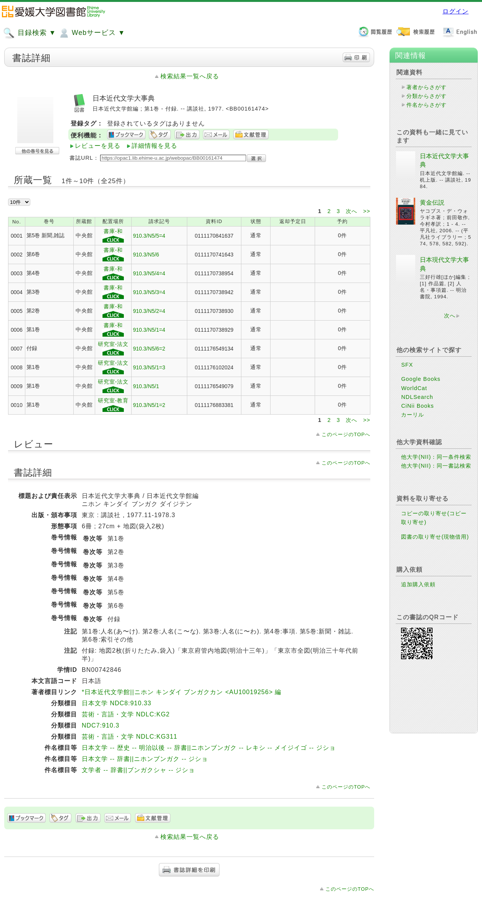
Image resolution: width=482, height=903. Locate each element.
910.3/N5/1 (146, 386)
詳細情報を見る (154, 145)
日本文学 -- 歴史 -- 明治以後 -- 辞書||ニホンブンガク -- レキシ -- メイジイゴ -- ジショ (209, 747)
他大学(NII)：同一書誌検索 (436, 466)
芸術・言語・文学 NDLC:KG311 (129, 736)
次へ (352, 211)
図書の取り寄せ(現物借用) (435, 537)
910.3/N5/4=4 (149, 273)
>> (366, 211)
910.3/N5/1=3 (149, 367)
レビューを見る (98, 145)
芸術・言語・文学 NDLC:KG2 (126, 714)
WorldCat (414, 388)
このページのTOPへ (346, 434)
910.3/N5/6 (146, 254)
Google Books (420, 379)
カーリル (412, 415)
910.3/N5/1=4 (149, 330)
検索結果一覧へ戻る (189, 76)
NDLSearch (417, 397)
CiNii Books (417, 406)
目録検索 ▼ (29, 33)
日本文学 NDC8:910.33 (116, 703)
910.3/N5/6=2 (149, 349)
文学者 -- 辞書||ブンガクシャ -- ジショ (138, 770)
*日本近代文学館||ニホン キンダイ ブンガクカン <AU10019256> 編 (181, 692)
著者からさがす (426, 87)
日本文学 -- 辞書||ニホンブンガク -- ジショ (145, 759)
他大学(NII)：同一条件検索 (436, 457)
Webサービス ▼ (91, 33)
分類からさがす (426, 96)
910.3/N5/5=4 (149, 236)
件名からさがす (426, 105)
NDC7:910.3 (100, 725)
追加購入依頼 (418, 584)
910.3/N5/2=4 (149, 311)
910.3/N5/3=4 (149, 292)
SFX (407, 365)
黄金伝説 (432, 202)
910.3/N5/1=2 (149, 405)
